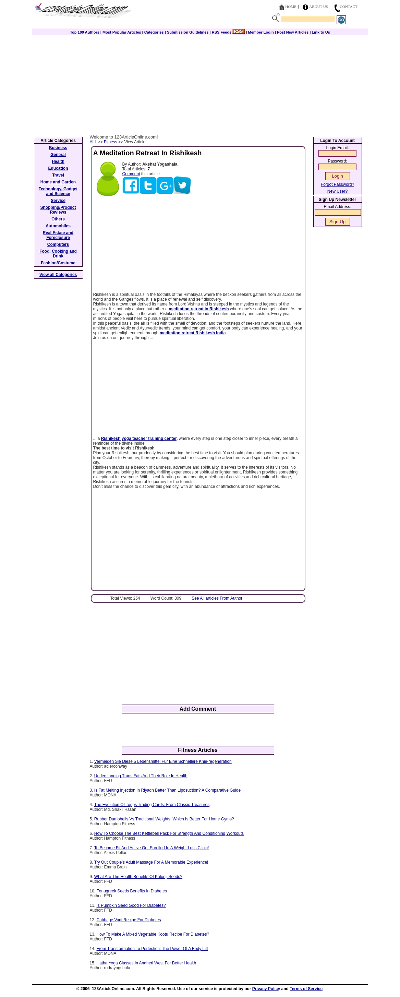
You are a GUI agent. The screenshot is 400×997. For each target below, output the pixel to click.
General (58, 154)
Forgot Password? (337, 184)
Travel (58, 175)
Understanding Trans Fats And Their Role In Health (140, 775)
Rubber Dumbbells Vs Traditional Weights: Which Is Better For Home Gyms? (164, 819)
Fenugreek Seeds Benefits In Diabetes (132, 891)
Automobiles (58, 226)
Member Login (261, 32)
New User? (337, 191)
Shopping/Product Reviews (58, 210)
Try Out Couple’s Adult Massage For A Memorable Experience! (151, 862)
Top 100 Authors (84, 32)
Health (58, 161)
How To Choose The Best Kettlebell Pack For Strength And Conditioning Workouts (169, 833)
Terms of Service (306, 988)
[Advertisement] (200, 83)
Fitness (110, 142)
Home (290, 6)
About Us (318, 6)
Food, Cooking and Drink (58, 254)
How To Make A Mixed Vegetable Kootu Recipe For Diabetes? (153, 934)
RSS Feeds (228, 32)
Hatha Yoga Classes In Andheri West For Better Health (146, 963)
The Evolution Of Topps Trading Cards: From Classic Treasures (152, 804)
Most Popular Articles (121, 32)
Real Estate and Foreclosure (58, 235)
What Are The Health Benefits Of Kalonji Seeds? (138, 876)
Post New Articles (293, 32)
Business (58, 147)
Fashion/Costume (58, 263)
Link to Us (321, 32)
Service (58, 200)
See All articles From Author (217, 598)
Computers (58, 244)
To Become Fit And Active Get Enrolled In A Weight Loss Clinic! (151, 847)
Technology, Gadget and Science (58, 191)
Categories (154, 32)
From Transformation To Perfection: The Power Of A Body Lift (152, 948)
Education (58, 168)
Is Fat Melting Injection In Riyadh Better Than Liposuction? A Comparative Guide (167, 790)
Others (58, 219)
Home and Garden (58, 182)
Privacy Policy (266, 988)
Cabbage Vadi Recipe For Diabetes (129, 919)
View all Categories (58, 274)
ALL (93, 142)
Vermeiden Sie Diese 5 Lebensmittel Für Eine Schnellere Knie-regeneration (163, 761)
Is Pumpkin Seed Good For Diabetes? (131, 905)
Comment (131, 173)
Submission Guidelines (188, 32)
